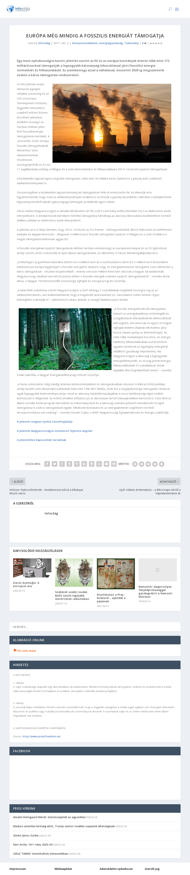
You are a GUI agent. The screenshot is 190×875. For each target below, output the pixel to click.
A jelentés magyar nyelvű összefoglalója (44, 421)
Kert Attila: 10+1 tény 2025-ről (33, 844)
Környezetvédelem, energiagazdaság (97, 43)
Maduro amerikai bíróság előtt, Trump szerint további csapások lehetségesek (64, 826)
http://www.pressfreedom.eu (41, 736)
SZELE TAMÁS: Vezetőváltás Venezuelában (40, 853)
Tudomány (131, 43)
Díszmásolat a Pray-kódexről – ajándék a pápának (111, 598)
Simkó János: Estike (25, 835)
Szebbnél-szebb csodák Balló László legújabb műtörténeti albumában (72, 595)
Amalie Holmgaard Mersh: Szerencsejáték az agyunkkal (49, 817)
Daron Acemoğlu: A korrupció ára (26, 584)
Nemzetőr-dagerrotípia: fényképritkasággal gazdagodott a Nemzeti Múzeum (155, 592)
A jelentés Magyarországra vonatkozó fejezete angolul (54, 431)
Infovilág (44, 43)
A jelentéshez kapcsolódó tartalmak (41, 440)
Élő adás (25, 650)
